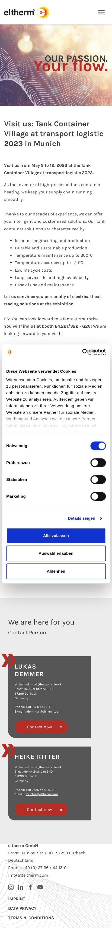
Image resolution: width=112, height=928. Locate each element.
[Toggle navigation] (101, 13)
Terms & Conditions (31, 917)
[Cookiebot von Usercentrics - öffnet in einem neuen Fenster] (82, 352)
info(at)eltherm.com (28, 875)
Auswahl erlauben (56, 553)
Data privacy (22, 908)
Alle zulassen (56, 535)
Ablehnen (56, 571)
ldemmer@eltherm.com (43, 711)
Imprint (16, 898)
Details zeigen (81, 518)
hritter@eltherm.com (42, 794)
